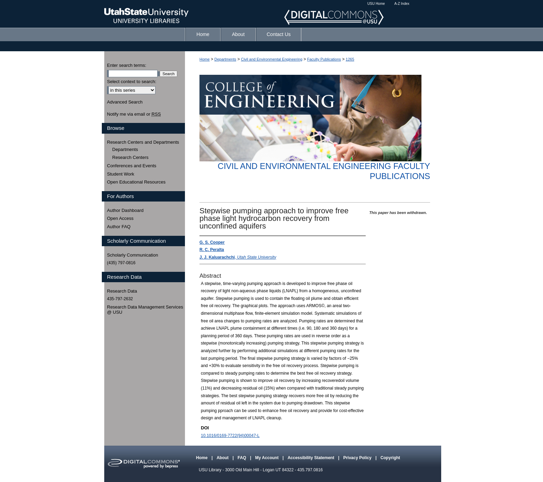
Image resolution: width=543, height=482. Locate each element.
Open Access (120, 218)
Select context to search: (131, 81)
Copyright (390, 457)
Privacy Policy (358, 457)
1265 (350, 59)
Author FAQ (119, 226)
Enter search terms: (126, 65)
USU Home (376, 4)
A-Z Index (401, 4)
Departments (225, 59)
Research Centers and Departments (143, 142)
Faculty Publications (324, 59)
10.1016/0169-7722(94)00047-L (230, 435)
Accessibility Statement (311, 457)
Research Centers (130, 157)
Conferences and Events (131, 165)
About (223, 457)
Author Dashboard (125, 210)
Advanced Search (125, 102)
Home (204, 59)
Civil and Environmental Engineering (271, 59)
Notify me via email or (134, 114)
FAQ (242, 457)
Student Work (120, 174)
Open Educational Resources (136, 182)
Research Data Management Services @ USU (145, 309)
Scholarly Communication (132, 255)
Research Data (122, 291)
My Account (267, 457)
